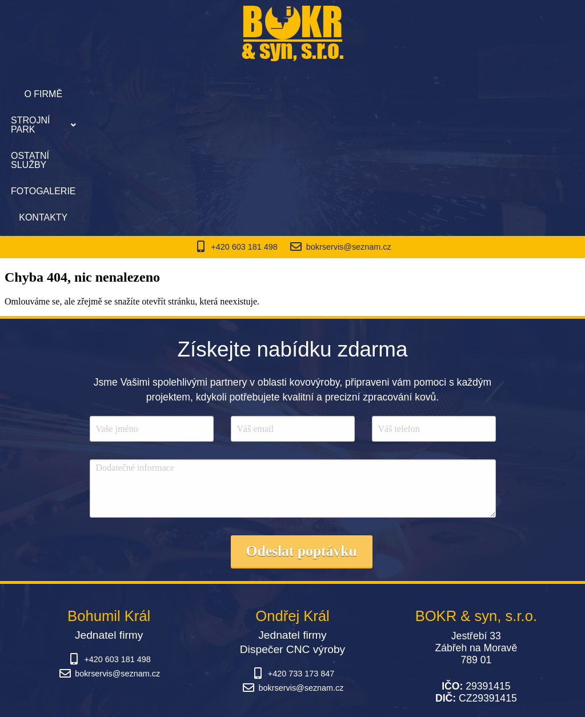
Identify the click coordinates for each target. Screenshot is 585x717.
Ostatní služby (293, 94)
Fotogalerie (374, 94)
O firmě (138, 94)
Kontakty (441, 94)
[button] (206, 94)
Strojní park (206, 94)
